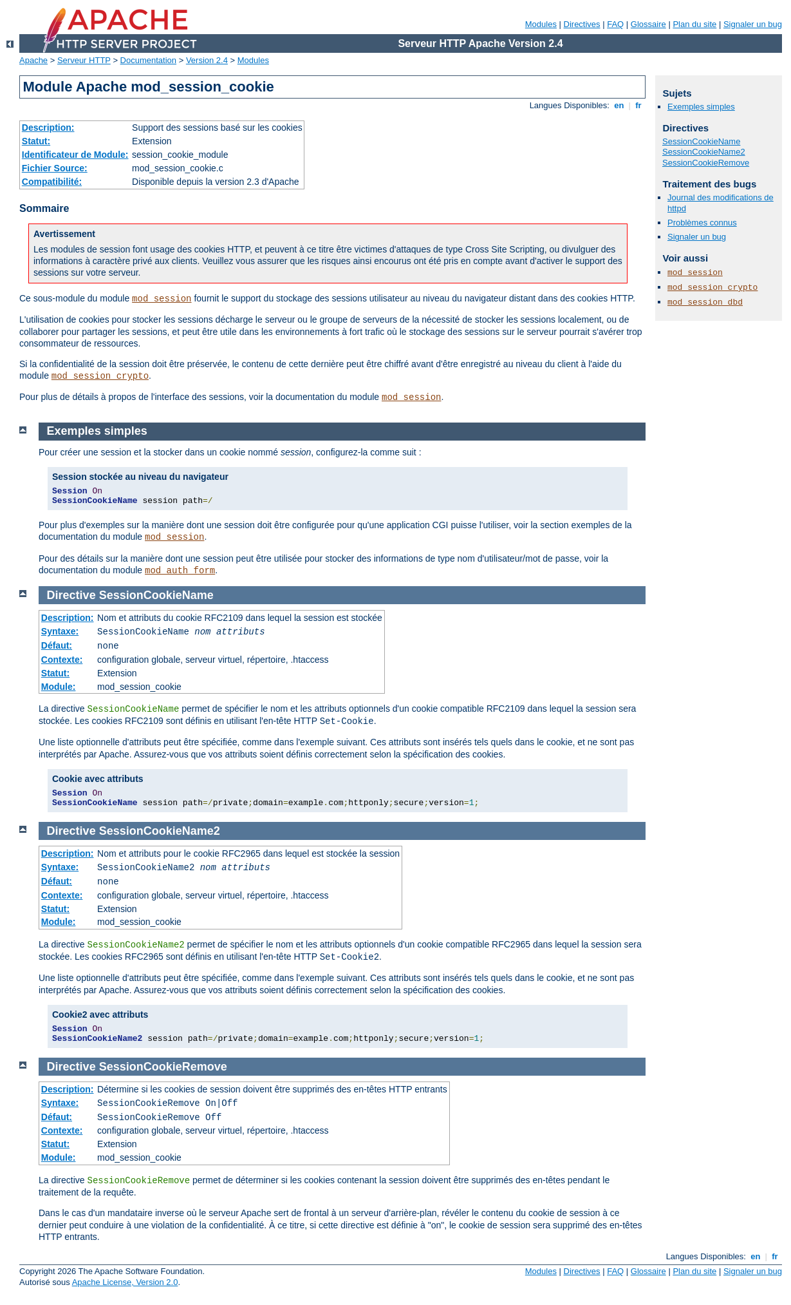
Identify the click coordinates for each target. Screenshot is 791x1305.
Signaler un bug (752, 24)
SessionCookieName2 (703, 152)
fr (638, 105)
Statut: (36, 141)
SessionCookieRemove (705, 162)
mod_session (161, 299)
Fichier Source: (55, 168)
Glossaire (648, 24)
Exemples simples (701, 106)
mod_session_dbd (705, 302)
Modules (541, 24)
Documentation (148, 60)
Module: (58, 686)
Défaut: (56, 645)
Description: (48, 127)
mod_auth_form (180, 571)
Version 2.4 (207, 60)
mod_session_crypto (100, 376)
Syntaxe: (60, 631)
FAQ (615, 24)
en (619, 105)
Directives (582, 24)
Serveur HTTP (84, 60)
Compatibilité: (52, 181)
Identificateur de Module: (75, 154)
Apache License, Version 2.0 (125, 1282)
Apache (33, 60)
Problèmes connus (702, 222)
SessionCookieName (701, 141)
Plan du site (694, 24)
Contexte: (62, 659)
